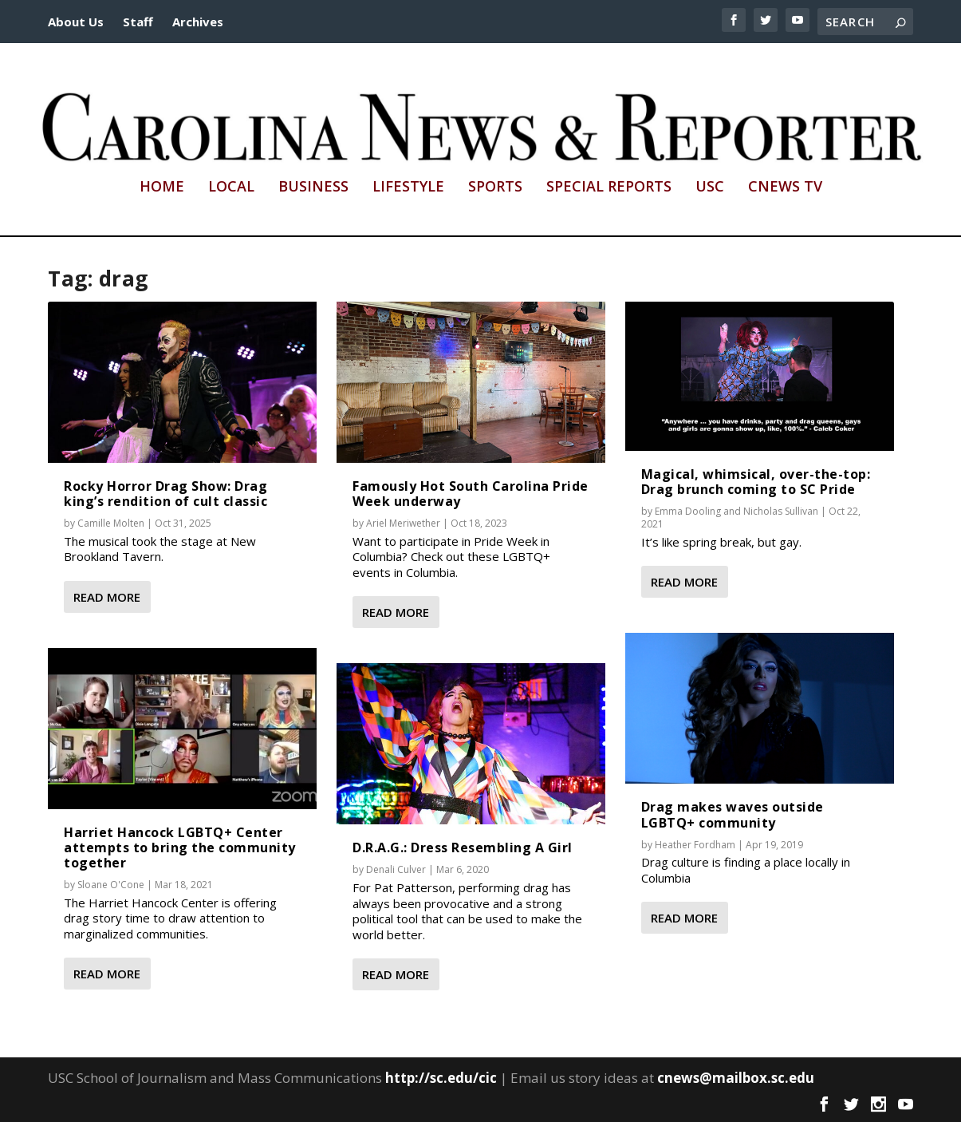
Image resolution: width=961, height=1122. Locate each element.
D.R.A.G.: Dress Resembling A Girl (462, 847)
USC (709, 188)
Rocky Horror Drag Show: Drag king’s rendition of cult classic (165, 493)
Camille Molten (110, 523)
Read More (106, 597)
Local (231, 188)
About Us (76, 22)
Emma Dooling (688, 511)
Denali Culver (396, 869)
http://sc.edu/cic (441, 1078)
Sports (495, 188)
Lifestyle (408, 188)
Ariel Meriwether (403, 523)
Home (162, 188)
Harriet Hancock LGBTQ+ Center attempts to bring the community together (180, 847)
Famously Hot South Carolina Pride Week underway (470, 493)
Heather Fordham (695, 844)
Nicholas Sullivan (780, 511)
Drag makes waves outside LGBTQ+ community (732, 814)
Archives (197, 22)
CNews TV (785, 188)
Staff (138, 22)
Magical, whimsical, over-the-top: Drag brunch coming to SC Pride (756, 481)
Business (313, 188)
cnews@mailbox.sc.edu (735, 1078)
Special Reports (609, 188)
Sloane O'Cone (110, 884)
